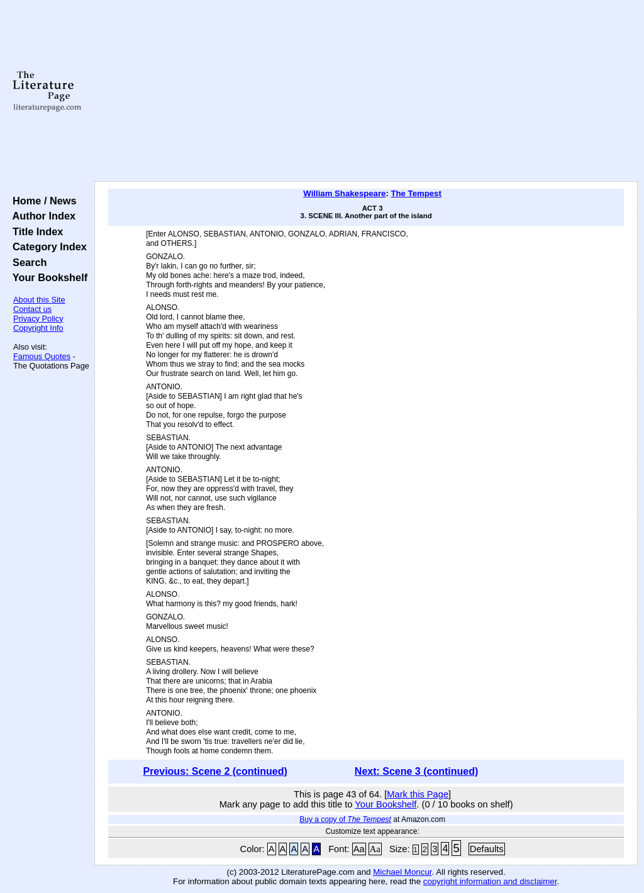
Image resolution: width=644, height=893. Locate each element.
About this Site (39, 299)
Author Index (41, 215)
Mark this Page (417, 794)
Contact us (32, 309)
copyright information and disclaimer (490, 881)
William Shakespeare (344, 193)
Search (27, 262)
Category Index (47, 246)
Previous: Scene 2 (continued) (215, 771)
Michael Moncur (402, 872)
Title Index (35, 231)
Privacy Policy (38, 318)
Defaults (487, 849)
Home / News (42, 200)
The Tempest (416, 193)
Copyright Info (38, 328)
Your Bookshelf (47, 277)
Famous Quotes (41, 356)
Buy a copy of (345, 819)
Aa (359, 849)
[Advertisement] (366, 91)
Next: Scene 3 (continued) (416, 771)
